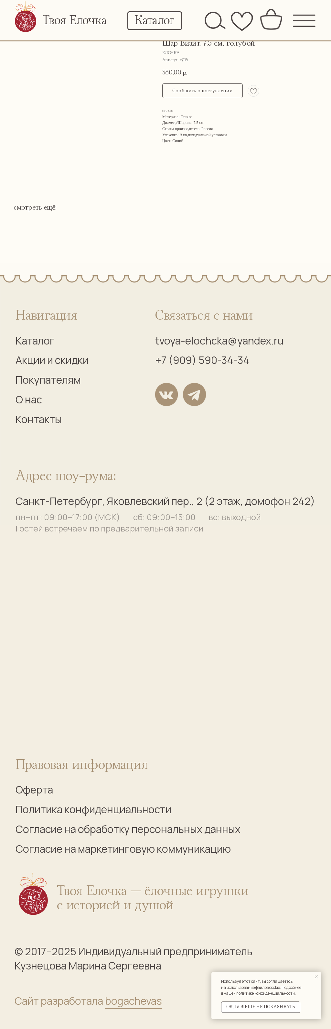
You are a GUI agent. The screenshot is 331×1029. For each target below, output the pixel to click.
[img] (26, 18)
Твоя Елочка (74, 21)
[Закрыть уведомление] (316, 977)
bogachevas (133, 1001)
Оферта (34, 790)
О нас (29, 399)
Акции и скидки (52, 360)
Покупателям (48, 380)
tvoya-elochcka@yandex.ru (219, 341)
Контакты (39, 419)
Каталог (35, 341)
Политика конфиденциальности (93, 809)
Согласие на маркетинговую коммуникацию (123, 849)
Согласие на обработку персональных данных (128, 829)
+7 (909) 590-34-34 (202, 360)
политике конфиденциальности (265, 993)
